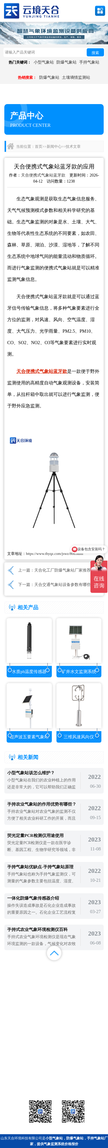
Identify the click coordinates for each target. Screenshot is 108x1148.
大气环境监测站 (54, 1076)
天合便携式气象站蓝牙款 (43, 175)
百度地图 (40, 982)
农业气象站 (88, 1069)
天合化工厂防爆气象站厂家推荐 (62, 570)
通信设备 (20, 1083)
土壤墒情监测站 (76, 77)
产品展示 (40, 968)
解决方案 (94, 968)
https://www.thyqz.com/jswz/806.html (54, 553)
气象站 (20, 1069)
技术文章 (73, 146)
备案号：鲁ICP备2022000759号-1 (30, 1050)
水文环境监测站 (20, 1076)
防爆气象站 (66, 62)
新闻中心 (54, 146)
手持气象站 (89, 62)
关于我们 (67, 975)
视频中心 (40, 975)
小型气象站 (44, 62)
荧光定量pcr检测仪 (88, 1076)
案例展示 (13, 975)
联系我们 (94, 975)
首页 (38, 146)
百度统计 (13, 982)
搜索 (95, 53)
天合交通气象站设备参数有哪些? (63, 584)
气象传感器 (54, 1069)
